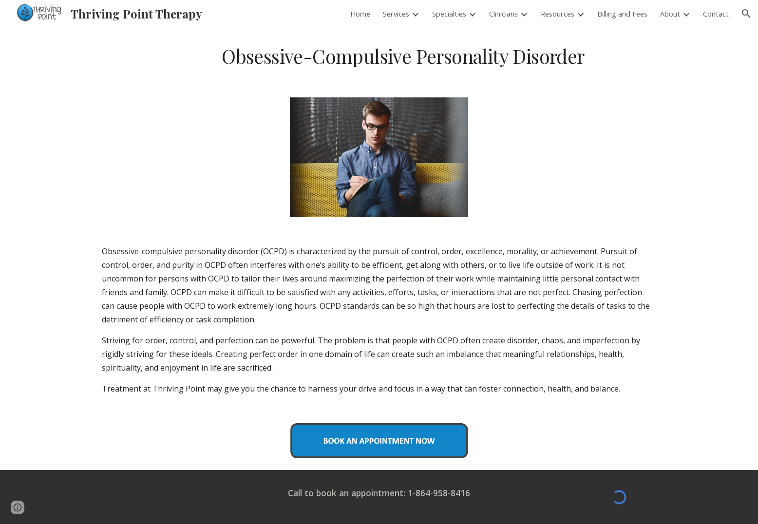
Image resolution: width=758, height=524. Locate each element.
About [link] (670, 14)
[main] (403, 56)
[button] (746, 13)
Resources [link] (557, 14)
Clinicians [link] (503, 14)
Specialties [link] (449, 14)
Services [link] (396, 14)
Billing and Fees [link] (622, 14)
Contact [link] (716, 14)
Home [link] (360, 14)
